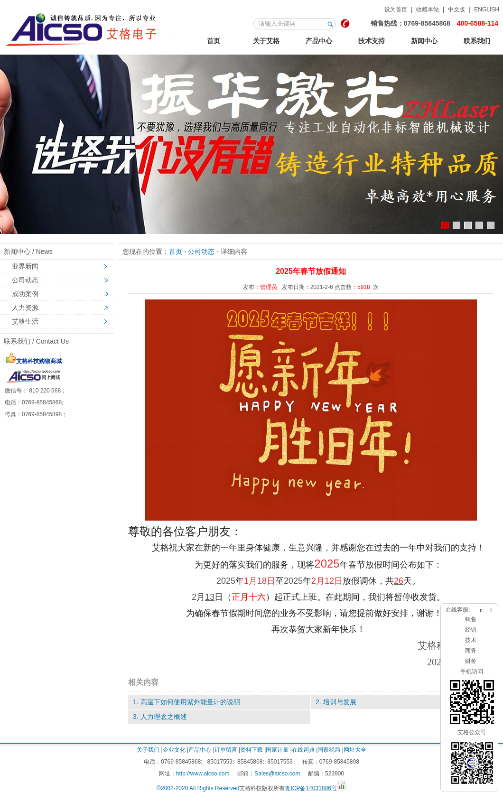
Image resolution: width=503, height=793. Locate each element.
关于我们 (148, 749)
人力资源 (25, 307)
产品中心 (319, 41)
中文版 (456, 9)
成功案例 (25, 294)
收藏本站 (427, 9)
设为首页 (395, 9)
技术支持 (371, 41)
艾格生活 (25, 321)
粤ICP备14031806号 (310, 788)
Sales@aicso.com (277, 773)
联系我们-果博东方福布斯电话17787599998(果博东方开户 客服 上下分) (90, 28)
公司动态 (25, 280)
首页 (213, 41)
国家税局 (328, 749)
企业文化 (174, 749)
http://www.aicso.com (203, 773)
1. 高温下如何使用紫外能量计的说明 (186, 702)
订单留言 (225, 749)
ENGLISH (486, 9)
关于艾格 (266, 41)
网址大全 (355, 749)
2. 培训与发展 (336, 702)
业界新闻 (25, 266)
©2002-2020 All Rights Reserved (198, 788)
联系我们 (477, 41)
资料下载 (251, 749)
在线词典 (303, 749)
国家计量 (277, 749)
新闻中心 (424, 41)
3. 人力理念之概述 (160, 716)
